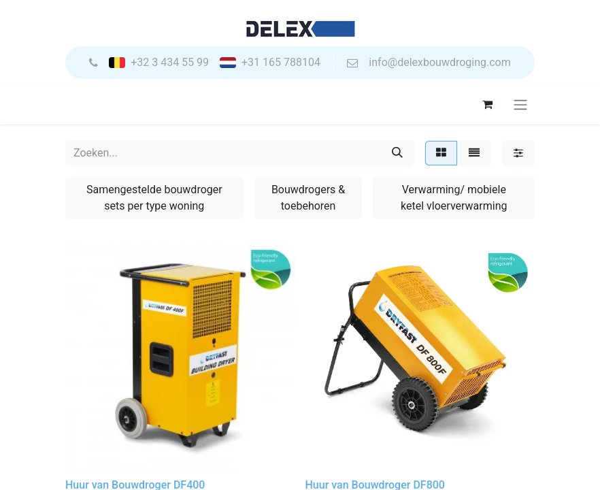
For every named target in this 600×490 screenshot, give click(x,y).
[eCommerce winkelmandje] (487, 104)
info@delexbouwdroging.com (439, 62)
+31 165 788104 (280, 62)
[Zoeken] (397, 153)
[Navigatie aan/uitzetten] (520, 104)
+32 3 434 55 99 (170, 62)
